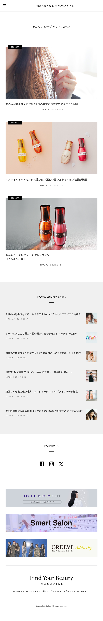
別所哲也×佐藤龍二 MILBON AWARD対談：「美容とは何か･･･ (39, 372)
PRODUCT (44, 110)
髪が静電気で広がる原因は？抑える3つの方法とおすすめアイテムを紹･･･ (45, 411)
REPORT (9, 377)
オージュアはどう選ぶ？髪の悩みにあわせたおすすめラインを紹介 (41, 333)
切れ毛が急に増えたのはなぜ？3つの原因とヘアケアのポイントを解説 (43, 353)
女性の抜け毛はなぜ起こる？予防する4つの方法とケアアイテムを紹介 (43, 314)
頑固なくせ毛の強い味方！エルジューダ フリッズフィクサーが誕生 (42, 391)
